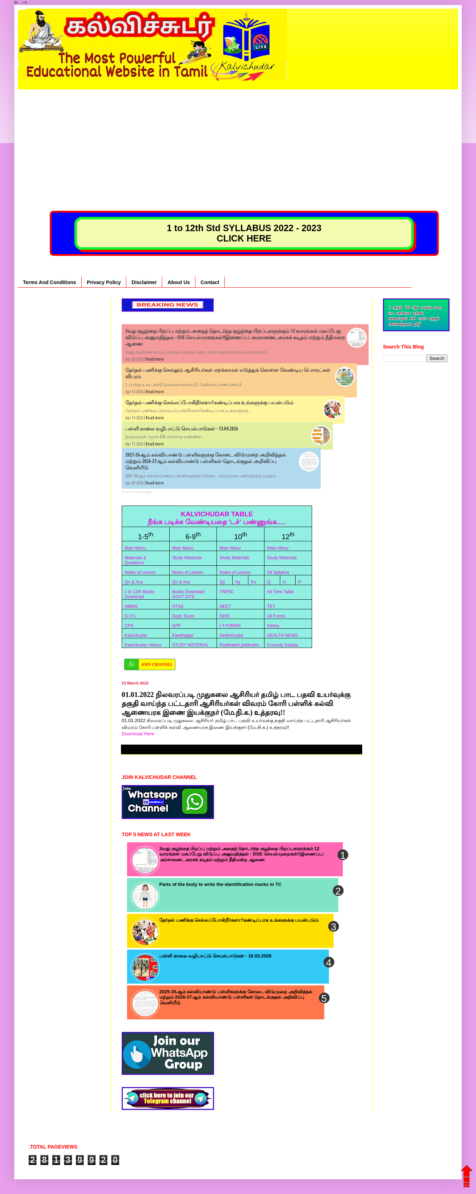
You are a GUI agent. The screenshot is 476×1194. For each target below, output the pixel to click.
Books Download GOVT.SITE (188, 594)
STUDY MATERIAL (190, 645)
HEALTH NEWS (282, 635)
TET (271, 606)
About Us (178, 282)
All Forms (276, 616)
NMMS (131, 606)
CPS (129, 625)
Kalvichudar (136, 635)
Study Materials (187, 557)
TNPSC (227, 591)
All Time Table (280, 591)
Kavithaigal (182, 635)
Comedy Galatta (282, 645)
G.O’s (130, 616)
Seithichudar (232, 635)
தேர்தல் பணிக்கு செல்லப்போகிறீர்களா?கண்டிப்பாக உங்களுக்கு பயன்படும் (209, 402)
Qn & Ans (134, 582)
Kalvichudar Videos (143, 645)
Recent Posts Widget (137, 492)
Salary (273, 625)
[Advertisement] (238, 139)
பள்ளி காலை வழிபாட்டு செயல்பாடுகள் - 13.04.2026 (181, 429)
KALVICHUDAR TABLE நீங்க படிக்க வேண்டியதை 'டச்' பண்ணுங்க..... (217, 518)
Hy (238, 582)
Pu (253, 582)
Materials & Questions (135, 560)
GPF (176, 625)
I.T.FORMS (230, 625)
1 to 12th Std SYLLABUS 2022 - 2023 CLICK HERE (244, 233)
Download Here (139, 733)
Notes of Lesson (140, 572)
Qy (222, 582)
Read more (155, 359)
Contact (210, 282)
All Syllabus (278, 572)
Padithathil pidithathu (239, 645)
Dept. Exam (183, 616)
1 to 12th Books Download (139, 594)
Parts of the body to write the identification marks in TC (220, 884)
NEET (225, 606)
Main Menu (135, 548)
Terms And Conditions (49, 282)
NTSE (178, 606)
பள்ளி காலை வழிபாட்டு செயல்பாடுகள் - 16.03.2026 (215, 956)
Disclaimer (144, 282)
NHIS (225, 616)
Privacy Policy (104, 282)
